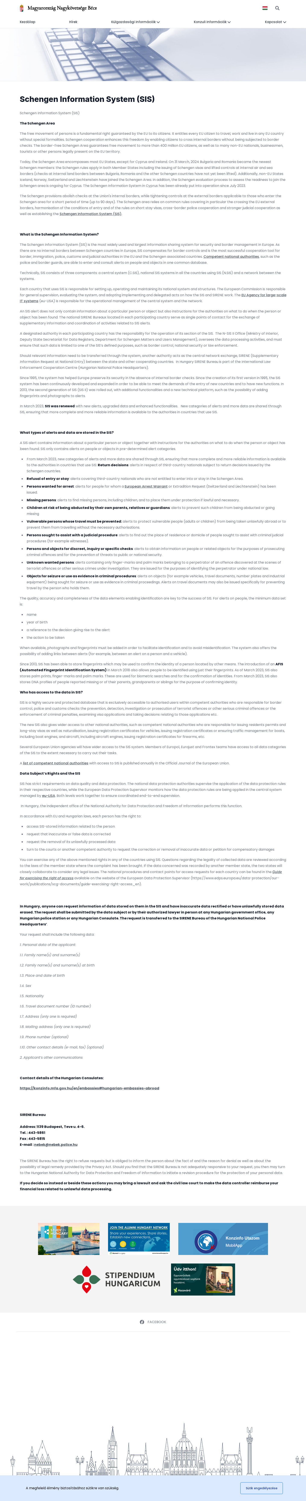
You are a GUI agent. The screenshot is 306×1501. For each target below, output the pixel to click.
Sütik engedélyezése (261, 1488)
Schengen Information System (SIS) (91, 213)
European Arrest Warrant (146, 486)
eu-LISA (48, 795)
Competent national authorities (231, 256)
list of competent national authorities (55, 763)
